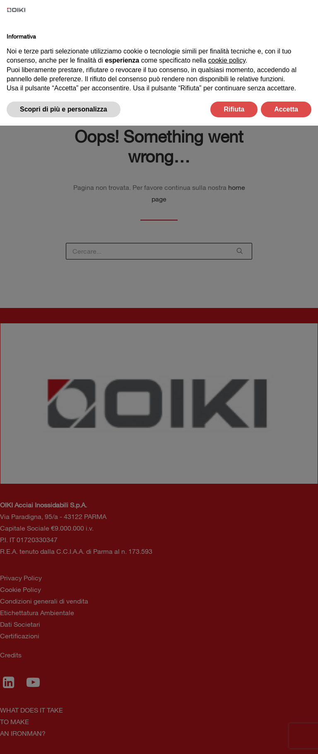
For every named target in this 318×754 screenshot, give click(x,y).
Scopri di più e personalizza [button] (63, 109)
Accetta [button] (286, 109)
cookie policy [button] (227, 60)
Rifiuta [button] (234, 109)
